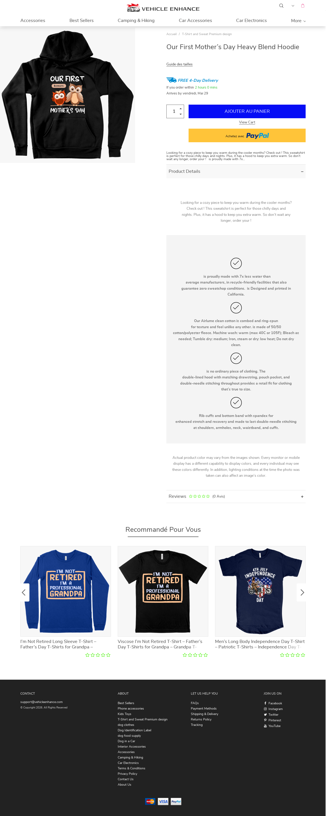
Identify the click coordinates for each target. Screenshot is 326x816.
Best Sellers (82, 20)
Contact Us (126, 779)
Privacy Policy (127, 773)
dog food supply (129, 735)
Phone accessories (131, 708)
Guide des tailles (179, 64)
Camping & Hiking (136, 20)
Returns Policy (201, 719)
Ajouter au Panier (247, 111)
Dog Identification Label (134, 730)
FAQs (195, 703)
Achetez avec (247, 135)
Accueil (171, 34)
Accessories (32, 20)
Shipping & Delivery (204, 714)
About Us (124, 784)
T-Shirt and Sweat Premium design (207, 34)
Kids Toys (124, 714)
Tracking (197, 725)
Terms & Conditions (131, 768)
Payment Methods (204, 708)
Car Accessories (195, 20)
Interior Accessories (132, 746)
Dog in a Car (126, 741)
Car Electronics (251, 20)
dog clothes (126, 725)
